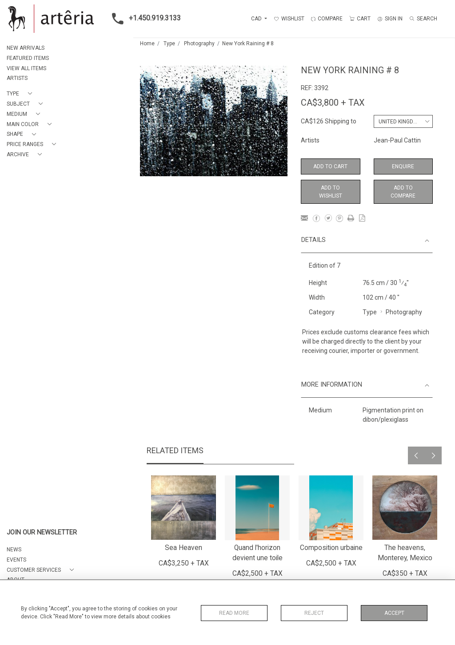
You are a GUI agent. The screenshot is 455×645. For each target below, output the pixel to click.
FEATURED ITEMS (28, 58)
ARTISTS (17, 78)
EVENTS (16, 560)
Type (169, 43)
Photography (199, 43)
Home (147, 43)
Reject (314, 613)
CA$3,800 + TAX (333, 102)
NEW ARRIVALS (25, 48)
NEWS (14, 549)
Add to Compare (403, 192)
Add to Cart (330, 166)
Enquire (403, 166)
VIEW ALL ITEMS (26, 68)
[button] (21, 94)
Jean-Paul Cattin (397, 140)
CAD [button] (257, 19)
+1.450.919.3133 (144, 18)
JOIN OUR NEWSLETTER (42, 532)
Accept (394, 613)
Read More (234, 613)
